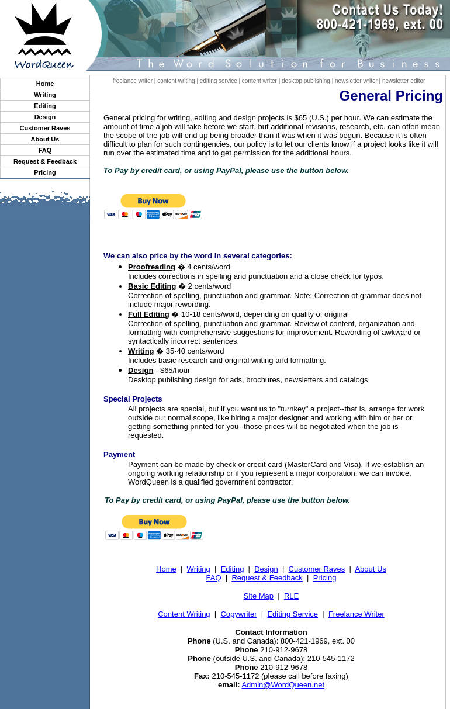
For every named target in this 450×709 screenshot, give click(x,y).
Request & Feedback (45, 161)
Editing (45, 105)
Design (45, 116)
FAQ (45, 150)
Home (45, 83)
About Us (45, 139)
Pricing (45, 172)
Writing (45, 94)
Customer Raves (45, 128)
